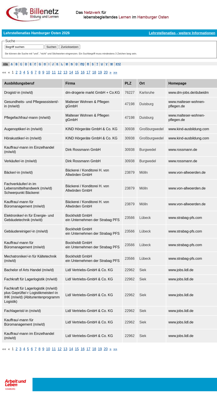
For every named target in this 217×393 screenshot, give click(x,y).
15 (77, 72)
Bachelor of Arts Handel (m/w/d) (29, 270)
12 (59, 72)
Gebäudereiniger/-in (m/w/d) (26, 231)
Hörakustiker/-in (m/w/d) (23, 138)
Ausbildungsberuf (19, 83)
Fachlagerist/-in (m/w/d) (22, 311)
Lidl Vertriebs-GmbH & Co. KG (89, 270)
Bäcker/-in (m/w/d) (18, 172)
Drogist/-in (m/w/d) (18, 92)
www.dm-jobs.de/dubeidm (188, 92)
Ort (142, 83)
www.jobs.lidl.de (180, 270)
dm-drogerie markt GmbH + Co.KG (92, 92)
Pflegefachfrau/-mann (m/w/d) (27, 117)
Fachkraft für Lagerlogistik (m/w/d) (30, 279)
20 (106, 72)
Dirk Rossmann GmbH (83, 149)
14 (71, 72)
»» (115, 72)
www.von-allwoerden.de (187, 172)
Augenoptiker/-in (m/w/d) (23, 129)
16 (83, 72)
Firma (70, 83)
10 (48, 72)
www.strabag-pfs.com (185, 218)
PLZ (128, 83)
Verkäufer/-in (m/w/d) (20, 161)
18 (94, 72)
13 (65, 72)
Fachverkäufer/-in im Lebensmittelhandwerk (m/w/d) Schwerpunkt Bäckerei (28, 188)
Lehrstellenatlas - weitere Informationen (182, 33)
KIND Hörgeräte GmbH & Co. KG (91, 129)
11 (54, 72)
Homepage (177, 83)
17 (88, 72)
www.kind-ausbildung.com (188, 129)
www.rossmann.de (182, 149)
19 (100, 72)
